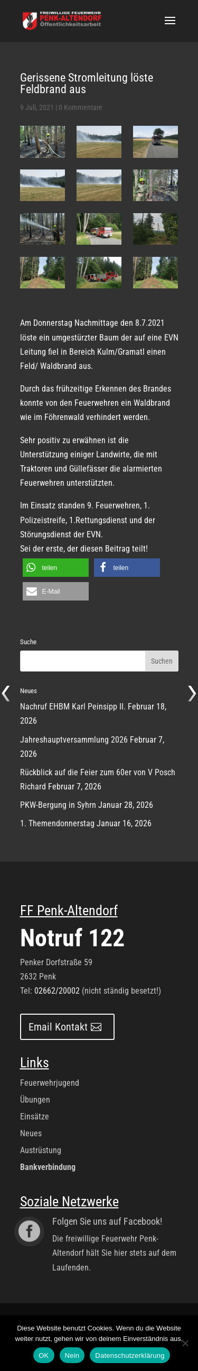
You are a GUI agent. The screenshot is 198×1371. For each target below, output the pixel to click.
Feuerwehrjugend (49, 1083)
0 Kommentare (80, 107)
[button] (56, 567)
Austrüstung (40, 1150)
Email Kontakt (58, 1026)
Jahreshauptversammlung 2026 (74, 740)
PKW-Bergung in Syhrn (58, 805)
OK (44, 1355)
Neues (31, 1133)
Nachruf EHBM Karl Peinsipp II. (73, 707)
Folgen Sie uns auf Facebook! (107, 1221)
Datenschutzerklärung (129, 1355)
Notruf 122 (72, 938)
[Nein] (185, 1343)
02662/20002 (57, 991)
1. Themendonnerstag (57, 823)
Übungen (35, 1100)
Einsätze (34, 1117)
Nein (72, 1355)
